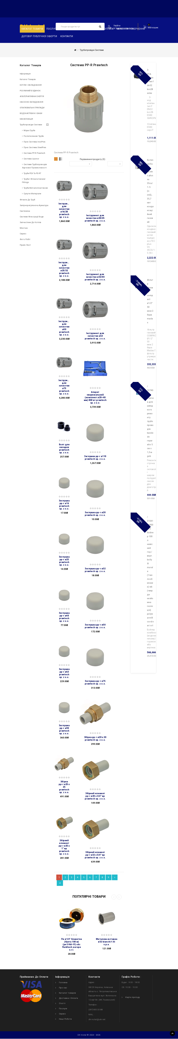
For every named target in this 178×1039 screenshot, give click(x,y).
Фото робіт (25, 239)
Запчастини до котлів (30, 222)
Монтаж (24, 228)
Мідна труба (29, 130)
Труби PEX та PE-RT (32, 173)
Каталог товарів (32, 28)
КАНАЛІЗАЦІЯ (26, 119)
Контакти (66, 36)
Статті (62, 1004)
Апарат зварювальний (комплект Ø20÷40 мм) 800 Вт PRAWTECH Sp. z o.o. (95, 397)
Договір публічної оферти (39, 36)
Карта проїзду (132, 997)
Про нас (63, 988)
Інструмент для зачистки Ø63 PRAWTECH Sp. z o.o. (95, 336)
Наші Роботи (65, 1019)
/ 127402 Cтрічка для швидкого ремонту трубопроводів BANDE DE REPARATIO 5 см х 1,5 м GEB (150, 421)
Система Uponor (31, 159)
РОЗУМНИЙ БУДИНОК (30, 91)
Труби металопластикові (36, 188)
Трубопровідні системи (31, 124)
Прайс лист (25, 245)
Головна (63, 983)
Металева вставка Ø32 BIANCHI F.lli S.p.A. (106, 942)
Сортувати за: (62, 166)
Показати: (100, 164)
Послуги (52, 28)
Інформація (25, 74)
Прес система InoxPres (34, 142)
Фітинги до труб (27, 200)
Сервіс (23, 234)
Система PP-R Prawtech (34, 153)
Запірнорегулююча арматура (34, 205)
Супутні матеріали (32, 193)
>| (60, 883)
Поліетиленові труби (34, 136)
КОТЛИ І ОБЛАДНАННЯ (31, 85)
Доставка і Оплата (68, 998)
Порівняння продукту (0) (92, 159)
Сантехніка (25, 211)
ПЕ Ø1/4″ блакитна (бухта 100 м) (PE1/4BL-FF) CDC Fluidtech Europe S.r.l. (71, 944)
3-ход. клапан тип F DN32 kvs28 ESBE (150, 81)
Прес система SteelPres (35, 147)
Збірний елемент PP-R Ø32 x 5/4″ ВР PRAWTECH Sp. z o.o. (95, 855)
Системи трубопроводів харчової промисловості (34, 166)
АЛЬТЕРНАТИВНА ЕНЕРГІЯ (32, 96)
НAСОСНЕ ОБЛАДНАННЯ (31, 102)
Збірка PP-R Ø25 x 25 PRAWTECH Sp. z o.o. (64, 787)
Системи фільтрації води (32, 217)
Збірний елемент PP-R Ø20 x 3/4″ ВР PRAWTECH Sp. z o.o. (95, 796)
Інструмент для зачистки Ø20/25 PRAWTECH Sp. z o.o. (95, 218)
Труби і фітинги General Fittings (33, 180)
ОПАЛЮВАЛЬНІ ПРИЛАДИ (32, 108)
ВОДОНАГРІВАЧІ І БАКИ (31, 113)
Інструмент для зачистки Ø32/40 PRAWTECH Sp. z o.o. (95, 277)
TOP (172, 1033)
